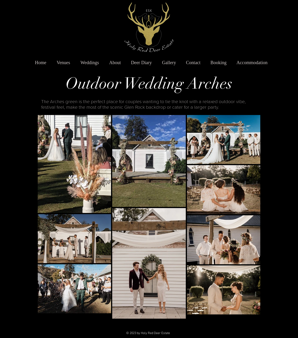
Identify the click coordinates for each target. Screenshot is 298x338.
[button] (61, 63)
